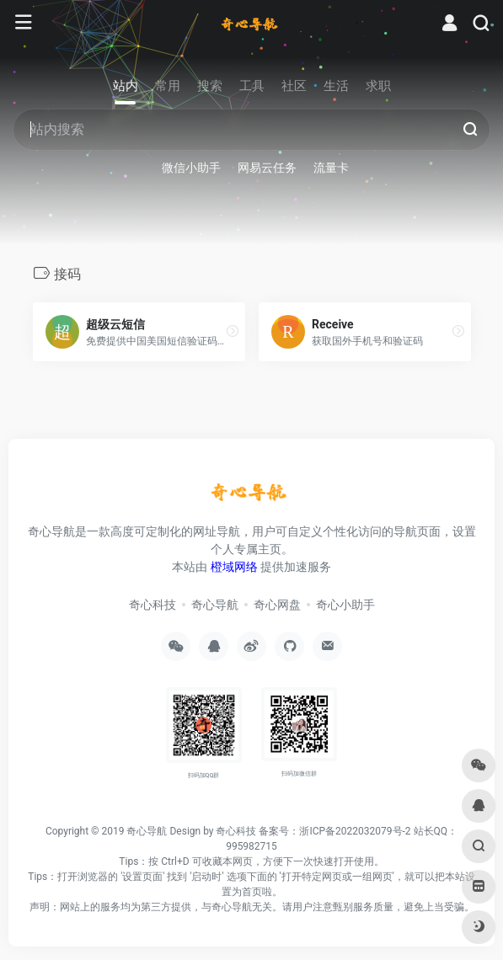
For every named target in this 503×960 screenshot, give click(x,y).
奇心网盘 (277, 604)
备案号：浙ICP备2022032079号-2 (334, 831)
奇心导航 (214, 604)
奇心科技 (152, 604)
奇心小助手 (345, 604)
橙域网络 (234, 566)
